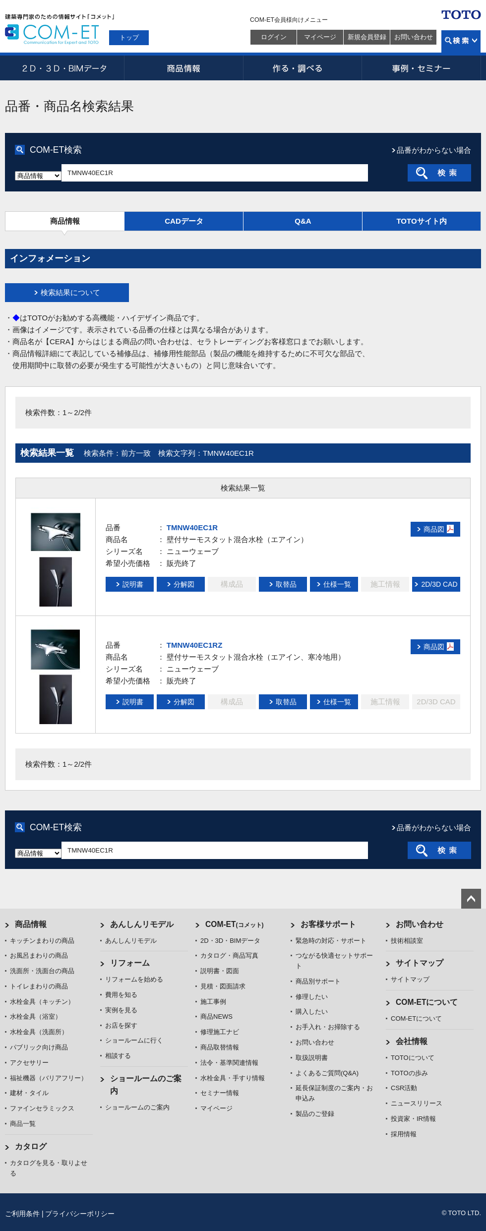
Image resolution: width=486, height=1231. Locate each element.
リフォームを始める (134, 979)
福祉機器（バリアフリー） (48, 1078)
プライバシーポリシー (80, 1214)
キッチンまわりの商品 (42, 940)
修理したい (312, 996)
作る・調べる (302, 68)
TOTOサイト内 (421, 221)
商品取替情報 (219, 1047)
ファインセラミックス (42, 1108)
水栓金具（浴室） (35, 1016)
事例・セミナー (421, 68)
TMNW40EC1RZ (195, 645)
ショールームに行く (134, 1040)
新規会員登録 (367, 37)
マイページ (320, 37)
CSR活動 (404, 1088)
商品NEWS (216, 1016)
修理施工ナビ (219, 1032)
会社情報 (411, 1041)
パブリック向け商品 (39, 1047)
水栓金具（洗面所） (39, 1032)
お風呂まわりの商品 (39, 955)
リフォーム (130, 963)
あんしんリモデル (142, 924)
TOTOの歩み (409, 1073)
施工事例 (213, 1001)
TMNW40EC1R (192, 527)
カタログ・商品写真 (229, 955)
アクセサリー (29, 1062)
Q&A (303, 221)
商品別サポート (318, 981)
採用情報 (404, 1134)
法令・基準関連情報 (229, 1062)
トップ (129, 37)
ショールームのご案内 (137, 1107)
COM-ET (234, 924)
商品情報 (183, 68)
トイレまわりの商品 (39, 986)
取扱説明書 (312, 1057)
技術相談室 (407, 940)
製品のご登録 (315, 1113)
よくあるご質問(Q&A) (327, 1073)
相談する (118, 1055)
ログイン (274, 37)
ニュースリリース (416, 1103)
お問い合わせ (413, 37)
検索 (461, 41)
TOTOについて (412, 1057)
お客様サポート (328, 924)
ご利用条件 (22, 1214)
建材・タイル (29, 1093)
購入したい (312, 1011)
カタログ (31, 1146)
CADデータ (184, 221)
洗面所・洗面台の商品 (42, 971)
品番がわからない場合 (434, 150)
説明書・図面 (219, 971)
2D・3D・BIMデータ (64, 68)
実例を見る (121, 1010)
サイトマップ (419, 963)
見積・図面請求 (222, 986)
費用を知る (121, 994)
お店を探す (121, 1025)
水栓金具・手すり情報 (232, 1078)
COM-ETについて (427, 1002)
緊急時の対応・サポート (331, 940)
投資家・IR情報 (413, 1118)
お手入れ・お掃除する (328, 1027)
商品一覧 (23, 1123)
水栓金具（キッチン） (42, 1001)
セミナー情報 (219, 1093)
